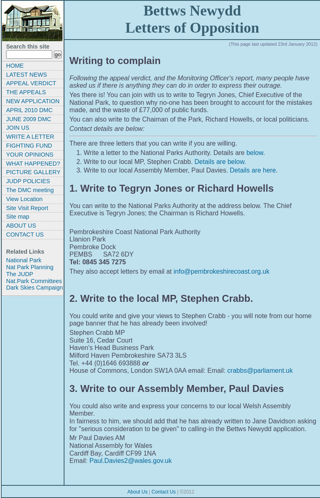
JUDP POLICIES (28, 181)
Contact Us (163, 492)
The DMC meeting (30, 190)
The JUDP (19, 274)
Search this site (27, 46)
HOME (15, 65)
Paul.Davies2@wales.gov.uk (130, 460)
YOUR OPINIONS (29, 154)
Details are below (219, 161)
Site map (17, 216)
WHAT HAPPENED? (33, 163)
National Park (23, 260)
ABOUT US (21, 225)
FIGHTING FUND (29, 145)
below (255, 152)
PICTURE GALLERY (33, 172)
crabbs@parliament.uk (260, 370)
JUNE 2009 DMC (28, 119)
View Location (24, 199)
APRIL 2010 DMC (29, 110)
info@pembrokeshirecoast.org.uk (221, 271)
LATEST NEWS (26, 74)
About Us (137, 492)
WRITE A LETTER (30, 136)
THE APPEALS (26, 92)
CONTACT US (25, 234)
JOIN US (17, 127)
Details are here (253, 170)
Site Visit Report (27, 208)
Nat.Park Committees (34, 281)
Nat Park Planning (29, 267)
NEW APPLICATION (33, 101)
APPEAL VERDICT (31, 83)
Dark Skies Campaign (34, 287)
